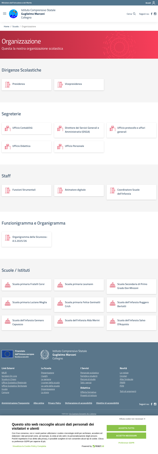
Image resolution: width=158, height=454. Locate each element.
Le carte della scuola (50, 385)
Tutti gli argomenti (128, 391)
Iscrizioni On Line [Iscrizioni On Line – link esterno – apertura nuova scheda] (9, 376)
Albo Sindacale (126, 379)
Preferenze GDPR (126, 443)
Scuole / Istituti (16, 270)
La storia (45, 392)
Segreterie (11, 113)
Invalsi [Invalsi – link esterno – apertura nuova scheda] (5, 389)
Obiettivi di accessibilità (107, 403)
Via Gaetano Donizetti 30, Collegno (82, 413)
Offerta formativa (88, 392)
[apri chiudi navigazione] (4, 13)
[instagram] (155, 14)
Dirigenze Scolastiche (21, 70)
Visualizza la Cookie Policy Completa (29, 446)
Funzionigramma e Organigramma (33, 223)
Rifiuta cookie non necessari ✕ (132, 419)
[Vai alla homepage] (32, 13)
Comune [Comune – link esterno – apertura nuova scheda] (5, 392)
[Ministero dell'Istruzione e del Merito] (17, 2)
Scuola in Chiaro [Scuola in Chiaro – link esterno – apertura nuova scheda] (9, 379)
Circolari (123, 376)
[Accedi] (150, 3)
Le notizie (124, 372)
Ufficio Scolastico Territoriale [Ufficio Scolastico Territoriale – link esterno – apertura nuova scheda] (14, 385)
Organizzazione (48, 389)
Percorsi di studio (88, 379)
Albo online (39, 403)
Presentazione (47, 372)
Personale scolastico (89, 372)
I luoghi (44, 376)
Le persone (46, 379)
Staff (6, 175)
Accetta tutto (126, 428)
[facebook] (151, 14)
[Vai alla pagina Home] (6, 26)
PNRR (122, 382)
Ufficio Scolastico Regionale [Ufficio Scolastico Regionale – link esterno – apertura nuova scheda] (14, 382)
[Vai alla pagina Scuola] (15, 26)
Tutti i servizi (85, 382)
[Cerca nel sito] (131, 14)
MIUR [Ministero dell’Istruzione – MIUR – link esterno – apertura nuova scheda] (4, 372)
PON (122, 385)
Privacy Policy (54, 403)
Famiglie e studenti (88, 376)
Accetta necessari (126, 436)
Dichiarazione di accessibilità (78, 403)
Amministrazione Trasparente (15, 403)
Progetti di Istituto (88, 395)
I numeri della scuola (50, 382)
